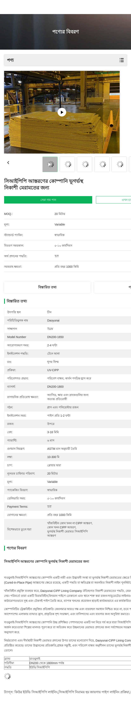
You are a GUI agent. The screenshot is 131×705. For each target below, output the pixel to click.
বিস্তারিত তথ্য (47, 287)
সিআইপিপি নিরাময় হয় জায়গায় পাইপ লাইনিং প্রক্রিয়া (94, 692)
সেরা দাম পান (48, 199)
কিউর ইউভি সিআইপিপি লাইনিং (36, 692)
